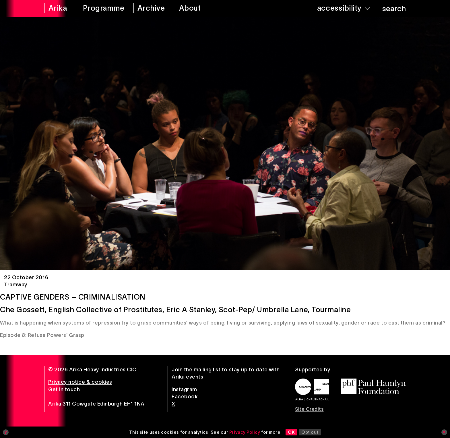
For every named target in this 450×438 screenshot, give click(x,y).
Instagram (184, 389)
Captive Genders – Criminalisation (73, 297)
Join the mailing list (196, 370)
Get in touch (64, 389)
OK (291, 432)
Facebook (184, 397)
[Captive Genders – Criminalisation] (225, 143)
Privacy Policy (244, 432)
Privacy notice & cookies (80, 382)
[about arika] (197, 8)
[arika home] (58, 8)
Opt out (310, 432)
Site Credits (309, 409)
